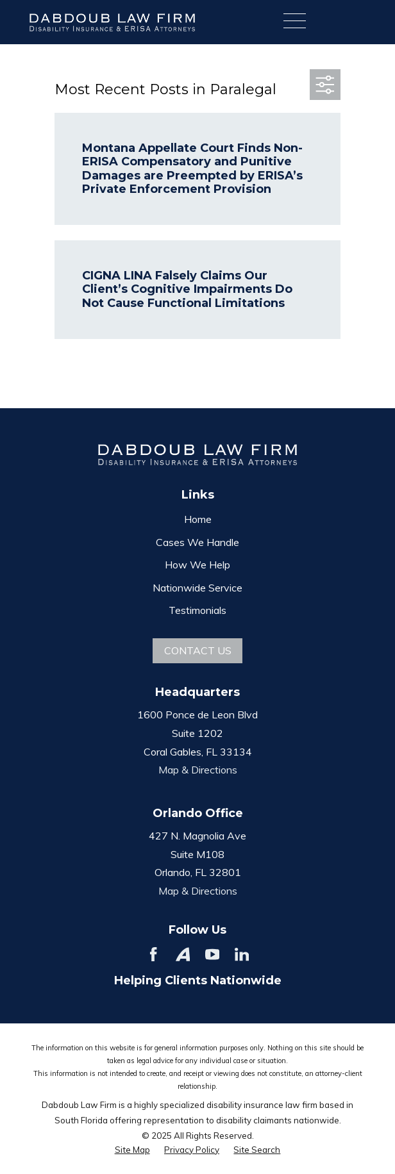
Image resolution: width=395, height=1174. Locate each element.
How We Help (197, 564)
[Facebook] (153, 954)
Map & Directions (197, 769)
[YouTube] (212, 954)
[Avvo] (183, 954)
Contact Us (197, 650)
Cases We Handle (197, 542)
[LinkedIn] (242, 954)
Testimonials (197, 610)
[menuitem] (132, 1150)
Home (198, 519)
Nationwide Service (197, 587)
